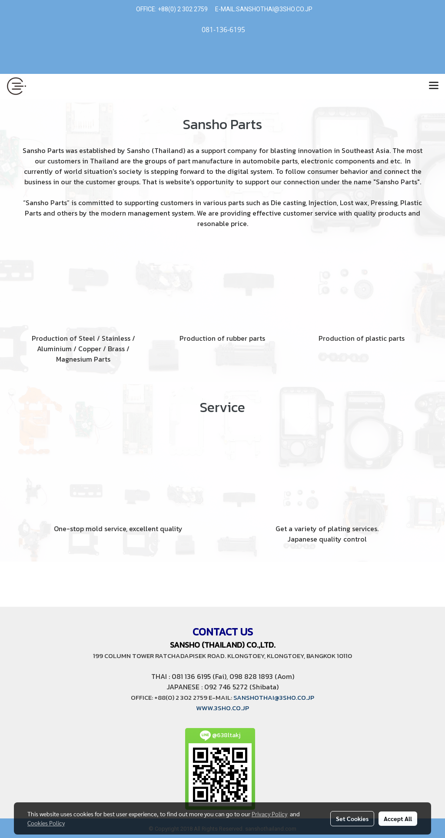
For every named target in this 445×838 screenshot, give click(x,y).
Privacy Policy (269, 814)
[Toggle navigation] (433, 86)
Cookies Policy (46, 823)
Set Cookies (352, 818)
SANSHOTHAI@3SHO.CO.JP (274, 9)
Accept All (398, 818)
